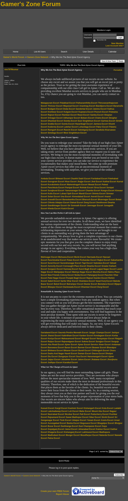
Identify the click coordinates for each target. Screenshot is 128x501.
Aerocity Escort (55, 266)
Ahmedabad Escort (81, 196)
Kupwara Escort (86, 112)
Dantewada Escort (71, 287)
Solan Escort (54, 196)
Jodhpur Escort (55, 362)
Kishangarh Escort (93, 408)
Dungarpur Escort (66, 356)
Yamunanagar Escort (75, 190)
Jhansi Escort (54, 335)
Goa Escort (81, 356)
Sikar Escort (95, 417)
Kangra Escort (107, 190)
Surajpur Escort (103, 341)
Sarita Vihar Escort (69, 281)
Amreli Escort (97, 196)
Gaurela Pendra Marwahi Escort (73, 332)
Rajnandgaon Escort (71, 341)
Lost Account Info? (115, 46)
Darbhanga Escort (69, 426)
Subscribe (119, 475)
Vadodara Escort (101, 263)
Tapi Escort (87, 263)
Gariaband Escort (49, 332)
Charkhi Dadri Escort (80, 178)
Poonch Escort (101, 112)
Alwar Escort (104, 344)
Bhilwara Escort (55, 350)
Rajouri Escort (54, 115)
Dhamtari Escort (89, 287)
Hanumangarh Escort (97, 356)
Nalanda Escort (106, 435)
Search (64, 52)
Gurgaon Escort (55, 269)
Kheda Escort (54, 208)
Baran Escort (71, 347)
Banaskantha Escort (72, 199)
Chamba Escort (93, 190)
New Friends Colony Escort (61, 275)
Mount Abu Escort (100, 411)
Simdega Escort (55, 133)
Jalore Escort (84, 359)
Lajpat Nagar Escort (106, 269)
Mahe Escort (85, 411)
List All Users (40, 52)
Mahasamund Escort (71, 338)
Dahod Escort (76, 202)
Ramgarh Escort (55, 130)
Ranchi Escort (70, 130)
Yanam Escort (93, 420)
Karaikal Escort (70, 362)
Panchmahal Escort (57, 260)
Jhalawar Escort (98, 359)
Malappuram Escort (50, 103)
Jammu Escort (100, 109)
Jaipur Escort (54, 359)
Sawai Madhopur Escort (77, 417)
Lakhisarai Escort (90, 432)
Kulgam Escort (71, 112)
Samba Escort (97, 115)
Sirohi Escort (108, 417)
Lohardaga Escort (87, 127)
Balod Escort (60, 284)
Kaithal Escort (109, 181)
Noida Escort (80, 275)
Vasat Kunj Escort (104, 281)
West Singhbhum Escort (75, 133)
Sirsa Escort (100, 187)
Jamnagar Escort (95, 205)
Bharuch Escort (89, 199)
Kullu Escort (54, 193)
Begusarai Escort (88, 423)
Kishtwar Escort (55, 112)
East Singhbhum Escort (89, 121)
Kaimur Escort (103, 429)
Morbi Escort (80, 257)
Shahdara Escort (87, 281)
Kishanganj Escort (72, 432)
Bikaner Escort (71, 350)
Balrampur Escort (75, 284)
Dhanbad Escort (55, 121)
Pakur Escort (102, 127)
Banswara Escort (56, 347)
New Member (117, 43)
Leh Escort (73, 411)
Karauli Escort (47, 408)
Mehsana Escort (66, 257)
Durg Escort (103, 287)
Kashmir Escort (75, 408)
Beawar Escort (99, 347)
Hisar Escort (71, 181)
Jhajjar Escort (83, 181)
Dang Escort (90, 202)
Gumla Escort (68, 124)
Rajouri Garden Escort (97, 278)
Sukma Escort (88, 341)
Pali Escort (85, 414)
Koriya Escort (54, 338)
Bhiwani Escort (63, 178)
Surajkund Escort (56, 190)
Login (120, 38)
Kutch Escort (67, 208)
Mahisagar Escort (49, 257)
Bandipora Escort (104, 106)
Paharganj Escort (95, 275)
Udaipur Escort (79, 420)
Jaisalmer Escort (69, 359)
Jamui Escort (71, 429)
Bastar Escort (90, 284)
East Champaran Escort (90, 426)
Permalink (118, 70)
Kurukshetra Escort (57, 184)
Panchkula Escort (56, 187)
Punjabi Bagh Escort (76, 278)
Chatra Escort (101, 118)
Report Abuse (62, 494)
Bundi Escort (84, 350)
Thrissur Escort (55, 106)
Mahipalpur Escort (63, 272)
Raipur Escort (54, 341)
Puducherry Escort (99, 414)
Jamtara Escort (100, 124)
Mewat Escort (94, 184)
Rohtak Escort (86, 187)
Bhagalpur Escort (105, 423)
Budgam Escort (55, 109)
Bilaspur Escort (55, 287)
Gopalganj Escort (56, 429)
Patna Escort (54, 438)
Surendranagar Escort (70, 263)
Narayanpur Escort (105, 338)
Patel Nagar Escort (57, 278)
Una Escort (66, 196)
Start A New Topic (109, 61)
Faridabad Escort (99, 178)
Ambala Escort (48, 178)
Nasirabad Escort (56, 414)
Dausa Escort (98, 353)
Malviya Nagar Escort (82, 272)
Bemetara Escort (106, 284)
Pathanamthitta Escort (86, 103)
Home (15, 52)
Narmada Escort (94, 257)
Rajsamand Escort (56, 417)
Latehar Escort (71, 127)
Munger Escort (73, 435)
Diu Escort (53, 356)
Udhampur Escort (71, 118)
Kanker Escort (86, 335)
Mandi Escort (85, 193)
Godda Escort (54, 124)
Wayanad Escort (71, 106)
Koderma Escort (55, 127)
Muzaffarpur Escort (89, 435)
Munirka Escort (100, 272)
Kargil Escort (61, 408)
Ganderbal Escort (84, 109)
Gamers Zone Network (37, 57)
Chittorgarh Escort (100, 350)
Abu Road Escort (56, 344)
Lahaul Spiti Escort (69, 193)
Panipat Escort (72, 187)
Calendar (112, 52)
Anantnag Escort (87, 106)
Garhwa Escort (108, 121)
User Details (88, 52)
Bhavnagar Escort (106, 199)
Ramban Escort (69, 115)
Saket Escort (54, 281)
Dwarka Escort (94, 266)
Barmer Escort (85, 347)
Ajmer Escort (71, 344)
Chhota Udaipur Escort (59, 202)
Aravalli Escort (55, 199)
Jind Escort (96, 181)
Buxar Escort (54, 426)
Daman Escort (84, 353)
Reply (121, 61)
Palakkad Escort (68, 103)
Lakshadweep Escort (58, 411)
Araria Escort (107, 420)
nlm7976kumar (11, 69)
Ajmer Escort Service (88, 344)
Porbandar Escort (88, 260)
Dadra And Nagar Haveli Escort (62, 353)
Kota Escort (107, 408)
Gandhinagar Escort (57, 205)
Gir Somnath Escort (77, 205)
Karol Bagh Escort (87, 269)
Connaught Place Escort (74, 266)
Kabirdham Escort (70, 335)
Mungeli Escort (89, 338)
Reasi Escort (83, 115)
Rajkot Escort (103, 260)
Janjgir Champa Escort (100, 332)
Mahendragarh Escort (77, 184)
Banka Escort (73, 423)
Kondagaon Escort (103, 335)
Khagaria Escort (55, 432)
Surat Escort (54, 263)
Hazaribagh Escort (84, 124)
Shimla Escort (99, 193)
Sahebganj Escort (86, 130)
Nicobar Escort (72, 414)
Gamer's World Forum (13, 57)
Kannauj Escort (71, 269)
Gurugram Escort (56, 181)
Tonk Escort (65, 420)
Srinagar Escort (55, 118)
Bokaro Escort (87, 118)
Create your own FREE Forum (55, 491)
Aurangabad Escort (57, 423)
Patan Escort (73, 260)
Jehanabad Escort (86, 429)
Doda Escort (69, 109)
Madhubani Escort (56, 435)
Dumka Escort (70, 121)
